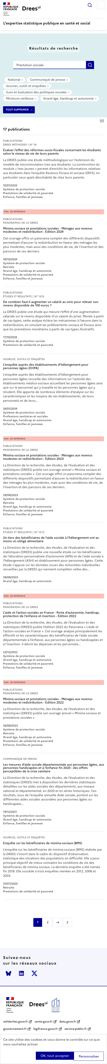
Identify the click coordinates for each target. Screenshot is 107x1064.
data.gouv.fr (67, 1022)
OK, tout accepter (55, 1055)
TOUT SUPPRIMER (17, 110)
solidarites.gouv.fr (15, 1022)
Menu (101, 5)
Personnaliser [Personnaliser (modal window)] (89, 1056)
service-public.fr (76, 1029)
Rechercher (90, 5)
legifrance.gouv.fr (45, 1029)
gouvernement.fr (15, 1029)
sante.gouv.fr (44, 1022)
